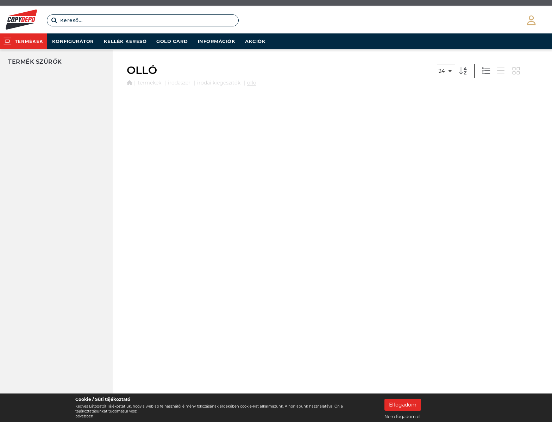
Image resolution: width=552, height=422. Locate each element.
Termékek (149, 83)
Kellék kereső (125, 41)
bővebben (84, 416)
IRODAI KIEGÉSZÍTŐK (218, 83)
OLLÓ (251, 83)
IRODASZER (179, 83)
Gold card (172, 41)
